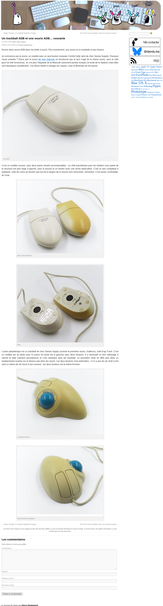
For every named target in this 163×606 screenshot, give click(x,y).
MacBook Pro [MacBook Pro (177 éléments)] (140, 80)
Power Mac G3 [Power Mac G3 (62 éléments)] (145, 89)
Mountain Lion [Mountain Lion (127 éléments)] (137, 86)
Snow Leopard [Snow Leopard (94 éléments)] (136, 95)
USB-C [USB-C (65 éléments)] (133, 97)
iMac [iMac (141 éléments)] (156, 72)
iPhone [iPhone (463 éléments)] (144, 74)
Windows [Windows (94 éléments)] (143, 97)
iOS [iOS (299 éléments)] (133, 75)
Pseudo (4, 571)
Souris (23, 42)
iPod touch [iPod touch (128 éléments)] (157, 75)
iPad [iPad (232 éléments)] (138, 75)
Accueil (148, 3)
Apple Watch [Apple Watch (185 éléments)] (156, 66)
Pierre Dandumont (25, 45)
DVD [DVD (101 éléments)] (133, 72)
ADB (18, 42)
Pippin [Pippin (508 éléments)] (157, 86)
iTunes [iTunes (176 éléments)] (134, 77)
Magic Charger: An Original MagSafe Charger (19, 33)
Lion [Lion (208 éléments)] (152, 77)
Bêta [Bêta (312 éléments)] (141, 69)
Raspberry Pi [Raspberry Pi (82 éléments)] (151, 92)
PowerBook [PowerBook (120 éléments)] (135, 89)
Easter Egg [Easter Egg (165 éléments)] (140, 72)
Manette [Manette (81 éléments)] (150, 84)
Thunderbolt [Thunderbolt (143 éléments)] (156, 95)
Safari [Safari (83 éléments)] (158, 92)
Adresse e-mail (7, 578)
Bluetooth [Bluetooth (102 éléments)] (134, 70)
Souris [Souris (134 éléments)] (144, 95)
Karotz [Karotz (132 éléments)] (140, 78)
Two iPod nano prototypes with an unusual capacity (99, 33)
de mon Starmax (47, 59)
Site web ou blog (8, 585)
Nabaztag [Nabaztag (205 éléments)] (148, 86)
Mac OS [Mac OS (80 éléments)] (159, 80)
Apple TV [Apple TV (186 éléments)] (145, 66)
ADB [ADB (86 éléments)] (133, 67)
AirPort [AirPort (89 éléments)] (137, 67)
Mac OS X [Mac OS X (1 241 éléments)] (139, 83)
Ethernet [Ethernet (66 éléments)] (147, 72)
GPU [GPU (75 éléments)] (152, 72)
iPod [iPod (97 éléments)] (150, 75)
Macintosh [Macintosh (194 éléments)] (152, 80)
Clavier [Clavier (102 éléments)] (146, 70)
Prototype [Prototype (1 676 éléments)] (138, 91)
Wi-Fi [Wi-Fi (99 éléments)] (138, 97)
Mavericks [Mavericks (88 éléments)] (156, 84)
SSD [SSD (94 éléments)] (149, 95)
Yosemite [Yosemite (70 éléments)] (150, 97)
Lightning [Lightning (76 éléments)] (146, 78)
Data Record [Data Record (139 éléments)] (155, 69)
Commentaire (6, 548)
